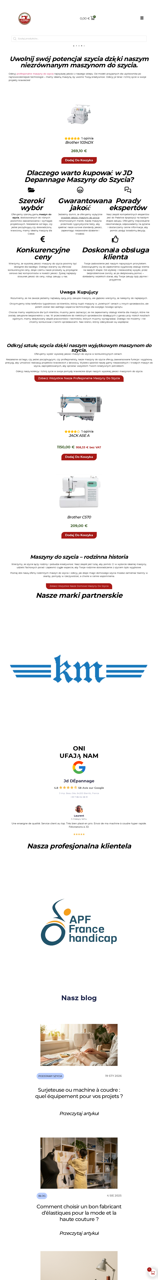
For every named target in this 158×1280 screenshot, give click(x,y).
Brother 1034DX (79, 153)
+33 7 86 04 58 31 (79, 808)
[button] (79, 171)
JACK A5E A (79, 446)
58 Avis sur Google (91, 798)
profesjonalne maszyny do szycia (35, 85)
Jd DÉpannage (79, 792)
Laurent (79, 826)
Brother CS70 (79, 528)
